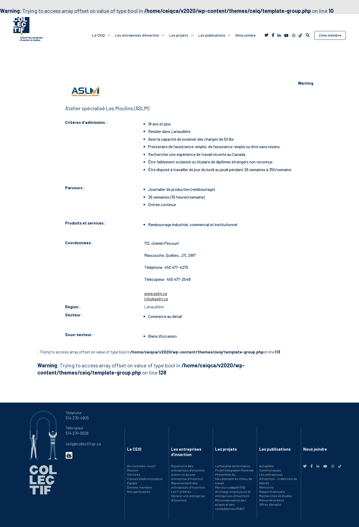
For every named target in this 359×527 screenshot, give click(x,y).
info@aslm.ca (156, 298)
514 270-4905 (77, 417)
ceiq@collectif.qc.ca (83, 443)
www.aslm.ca (155, 293)
